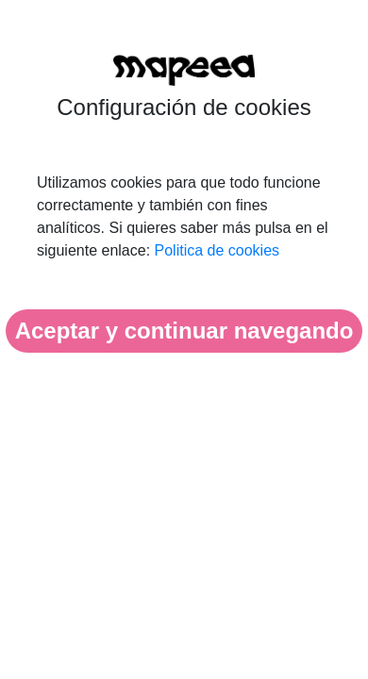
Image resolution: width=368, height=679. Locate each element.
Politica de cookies (217, 250)
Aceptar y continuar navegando (184, 330)
